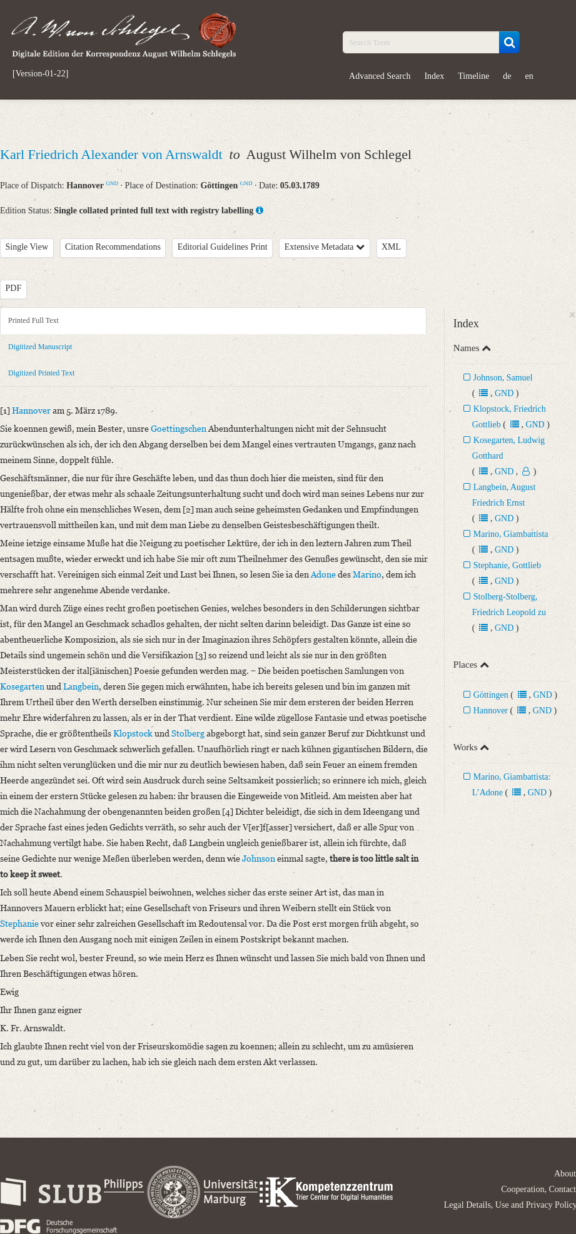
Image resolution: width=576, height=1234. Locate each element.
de (507, 76)
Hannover (490, 710)
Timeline (473, 76)
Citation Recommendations (113, 247)
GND (112, 183)
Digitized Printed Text (41, 373)
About (565, 1173)
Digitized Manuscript (40, 346)
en (529, 76)
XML (391, 247)
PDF (14, 288)
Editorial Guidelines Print (223, 247)
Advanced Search (379, 76)
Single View (27, 247)
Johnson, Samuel (503, 377)
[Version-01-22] (40, 73)
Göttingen (490, 695)
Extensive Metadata (325, 247)
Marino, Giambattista (510, 534)
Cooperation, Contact (538, 1189)
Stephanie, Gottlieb (507, 565)
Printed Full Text (33, 320)
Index (434, 76)
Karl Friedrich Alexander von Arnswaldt (113, 154)
